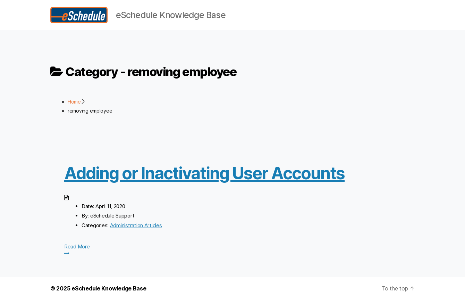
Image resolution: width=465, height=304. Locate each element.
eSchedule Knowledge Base (108, 292)
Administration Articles (136, 230)
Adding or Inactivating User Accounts (204, 177)
